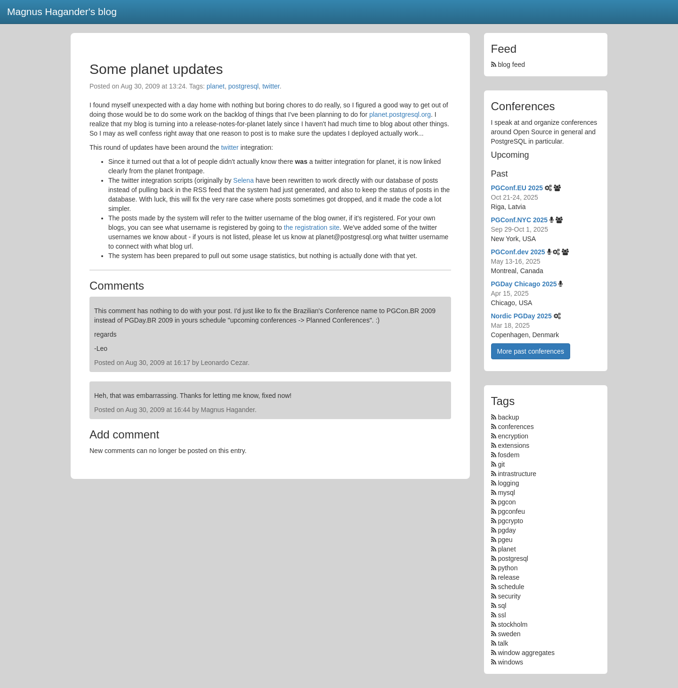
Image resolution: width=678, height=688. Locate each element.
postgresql (243, 86)
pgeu (505, 539)
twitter (271, 86)
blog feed (508, 64)
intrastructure (517, 474)
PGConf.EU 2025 (517, 188)
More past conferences (530, 351)
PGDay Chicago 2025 (524, 284)
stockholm (512, 624)
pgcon (507, 502)
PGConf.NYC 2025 (519, 220)
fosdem (508, 455)
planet (216, 86)
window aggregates (526, 652)
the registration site (311, 227)
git (501, 464)
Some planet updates (156, 69)
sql (502, 605)
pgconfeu (511, 511)
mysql (506, 492)
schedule (511, 587)
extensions (513, 445)
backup (508, 417)
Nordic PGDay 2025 (521, 316)
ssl (502, 615)
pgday (507, 530)
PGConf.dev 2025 (518, 252)
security (509, 596)
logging (508, 483)
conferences (515, 426)
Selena (243, 180)
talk (503, 643)
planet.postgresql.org (400, 114)
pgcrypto (510, 521)
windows (510, 662)
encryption (513, 436)
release (508, 577)
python (507, 568)
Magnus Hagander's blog (62, 11)
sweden (509, 634)
